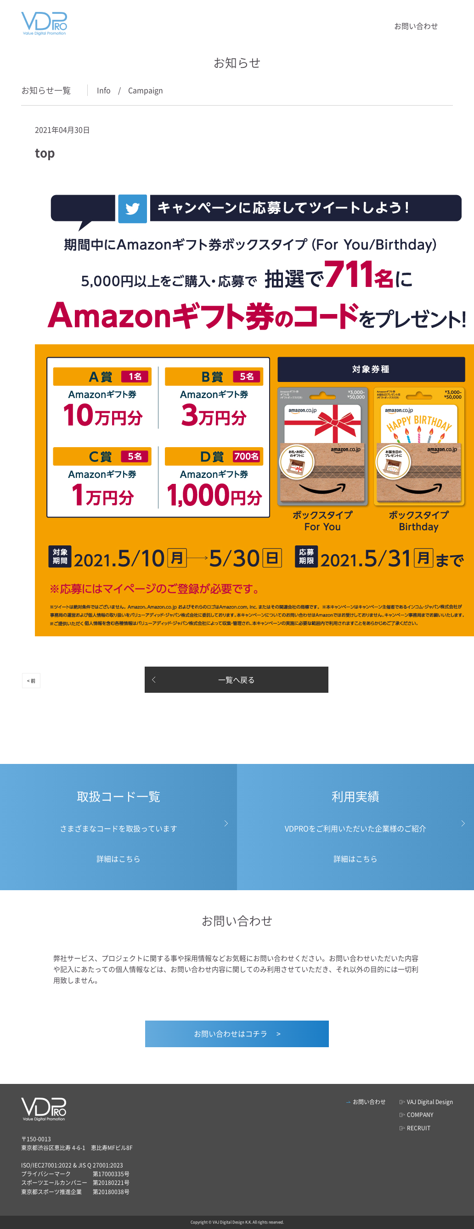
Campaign (145, 89)
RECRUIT (418, 1128)
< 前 (31, 680)
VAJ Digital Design (430, 1102)
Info (104, 89)
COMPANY (420, 1115)
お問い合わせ (416, 25)
